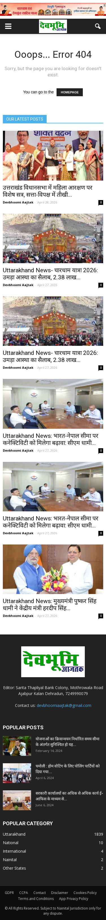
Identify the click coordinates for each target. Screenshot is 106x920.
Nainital (10, 859)
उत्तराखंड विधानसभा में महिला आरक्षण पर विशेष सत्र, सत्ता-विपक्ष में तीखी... (47, 191)
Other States (14, 868)
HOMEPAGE (70, 92)
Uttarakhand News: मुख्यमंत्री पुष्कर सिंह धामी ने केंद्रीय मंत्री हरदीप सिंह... (49, 605)
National (10, 842)
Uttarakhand (14, 834)
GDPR (9, 892)
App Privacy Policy (73, 898)
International (14, 851)
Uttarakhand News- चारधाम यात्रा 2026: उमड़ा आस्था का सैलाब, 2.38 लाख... (50, 274)
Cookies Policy (85, 892)
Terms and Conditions (36, 898)
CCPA (23, 892)
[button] (98, 26)
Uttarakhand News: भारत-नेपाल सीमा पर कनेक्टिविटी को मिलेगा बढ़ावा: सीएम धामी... (50, 439)
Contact (39, 892)
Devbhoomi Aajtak (18, 202)
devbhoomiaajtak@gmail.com (64, 705)
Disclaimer (59, 892)
